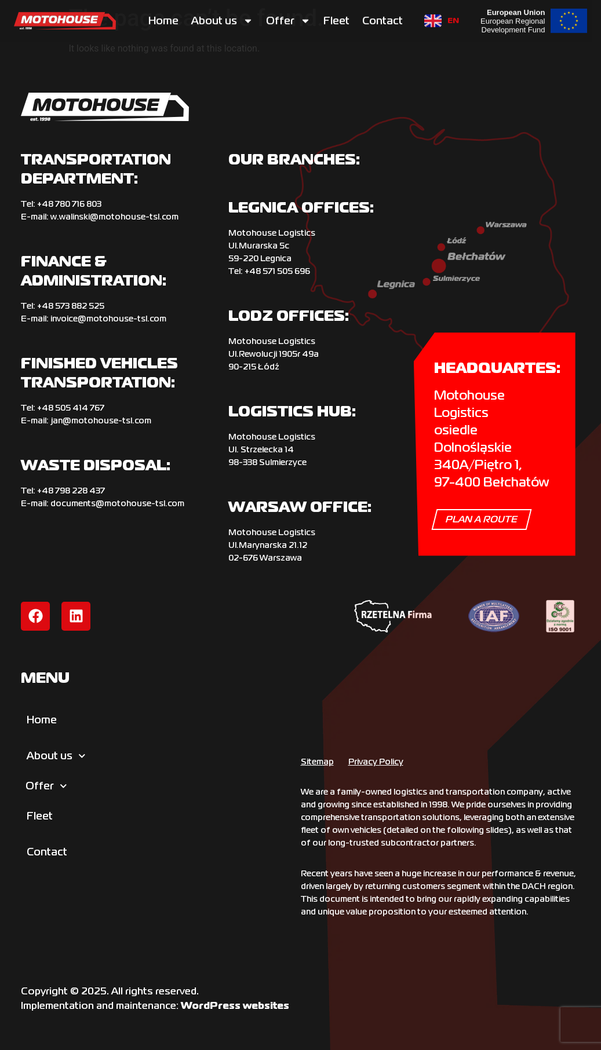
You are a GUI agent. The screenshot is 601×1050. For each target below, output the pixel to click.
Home (163, 18)
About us (222, 19)
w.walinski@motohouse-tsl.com (114, 216)
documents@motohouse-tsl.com (117, 503)
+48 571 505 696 (277, 271)
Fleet (336, 18)
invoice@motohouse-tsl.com (108, 318)
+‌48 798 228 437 (71, 490)
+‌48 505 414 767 (70, 408)
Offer (288, 19)
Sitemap (317, 761)
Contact (382, 18)
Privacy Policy (375, 761)
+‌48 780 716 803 (69, 204)
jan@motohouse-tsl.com (100, 420)
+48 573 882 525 (70, 306)
